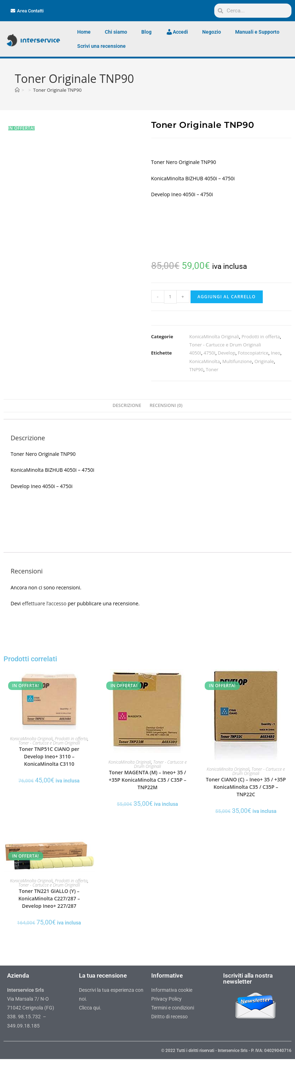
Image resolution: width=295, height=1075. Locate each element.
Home (84, 32)
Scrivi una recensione (101, 46)
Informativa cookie (171, 990)
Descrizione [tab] (127, 405)
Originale (264, 361)
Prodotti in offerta (261, 336)
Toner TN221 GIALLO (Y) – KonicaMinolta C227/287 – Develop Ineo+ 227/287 (49, 898)
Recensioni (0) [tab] (165, 405)
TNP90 (196, 369)
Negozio (211, 32)
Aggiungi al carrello (227, 297)
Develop (227, 353)
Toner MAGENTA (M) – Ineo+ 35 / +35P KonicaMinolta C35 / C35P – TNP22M (147, 780)
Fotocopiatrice (253, 353)
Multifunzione (237, 361)
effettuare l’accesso (44, 603)
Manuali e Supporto (257, 32)
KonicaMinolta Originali (214, 336)
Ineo (275, 353)
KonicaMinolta (204, 361)
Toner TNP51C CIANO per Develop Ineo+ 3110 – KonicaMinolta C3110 (49, 756)
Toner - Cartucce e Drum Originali (225, 344)
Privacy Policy (166, 999)
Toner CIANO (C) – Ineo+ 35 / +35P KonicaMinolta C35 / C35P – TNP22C (246, 787)
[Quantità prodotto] (170, 297)
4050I (195, 353)
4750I (209, 353)
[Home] (17, 90)
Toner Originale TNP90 (57, 90)
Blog (146, 32)
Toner (212, 369)
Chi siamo (116, 32)
